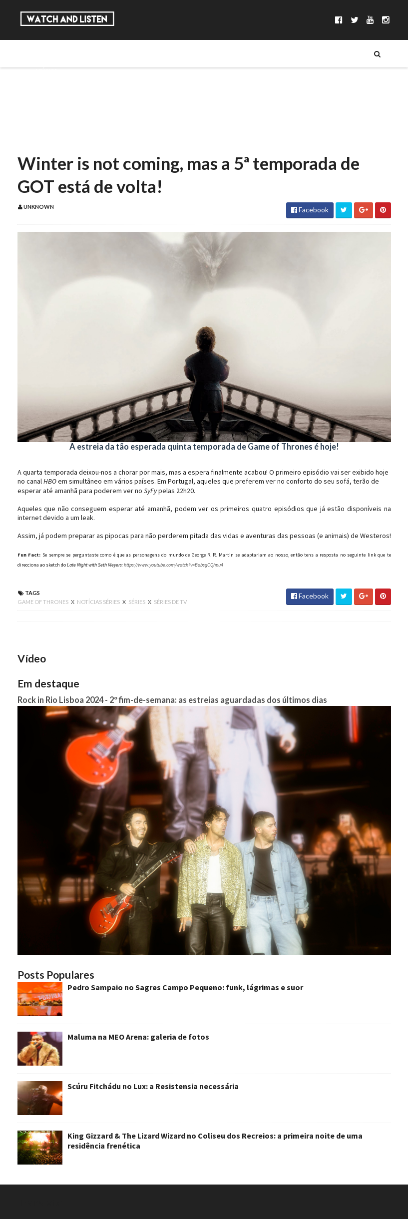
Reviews (47, 138)
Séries (44, 87)
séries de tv (170, 602)
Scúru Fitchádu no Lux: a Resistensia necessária (153, 1086)
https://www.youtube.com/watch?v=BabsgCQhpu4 (173, 565)
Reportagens (56, 121)
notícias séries (99, 602)
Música (46, 70)
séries (137, 602)
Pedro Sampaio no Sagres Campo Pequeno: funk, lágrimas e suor (185, 987)
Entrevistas (53, 104)
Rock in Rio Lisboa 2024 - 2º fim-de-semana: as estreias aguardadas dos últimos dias (172, 699)
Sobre (44, 53)
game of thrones (43, 602)
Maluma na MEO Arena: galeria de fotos (138, 1037)
